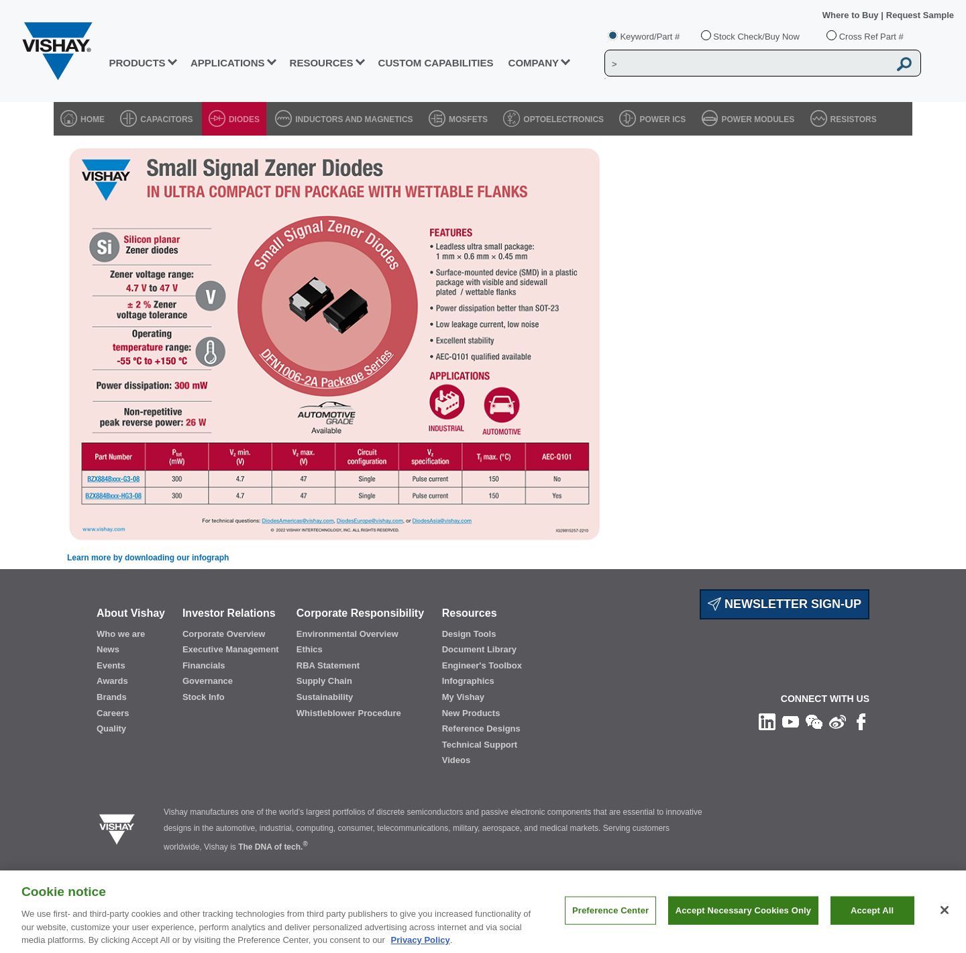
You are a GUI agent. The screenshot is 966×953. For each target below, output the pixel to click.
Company (533, 62)
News (108, 649)
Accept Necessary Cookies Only (743, 929)
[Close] (944, 929)
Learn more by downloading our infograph (148, 557)
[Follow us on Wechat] (814, 721)
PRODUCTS (137, 62)
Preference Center (610, 929)
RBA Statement (328, 665)
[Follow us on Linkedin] (767, 721)
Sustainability (325, 697)
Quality (111, 728)
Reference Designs (481, 728)
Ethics (310, 649)
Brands (112, 697)
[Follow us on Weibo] (837, 721)
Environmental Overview (347, 634)
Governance (207, 681)
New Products (471, 713)
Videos (456, 760)
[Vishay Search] (747, 63)
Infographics (468, 681)
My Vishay (463, 697)
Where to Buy (851, 15)
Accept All (872, 929)
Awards (112, 681)
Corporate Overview (224, 634)
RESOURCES (322, 62)
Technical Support (479, 745)
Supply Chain (324, 681)
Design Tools (469, 634)
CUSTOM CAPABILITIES (436, 62)
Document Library (479, 649)
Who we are (121, 634)
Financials (203, 665)
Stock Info (203, 697)
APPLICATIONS (228, 62)
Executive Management (230, 649)
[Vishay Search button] (904, 63)
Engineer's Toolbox (482, 665)
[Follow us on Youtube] (790, 721)
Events (111, 665)
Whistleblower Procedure (349, 713)
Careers (113, 713)
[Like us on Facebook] (861, 721)
